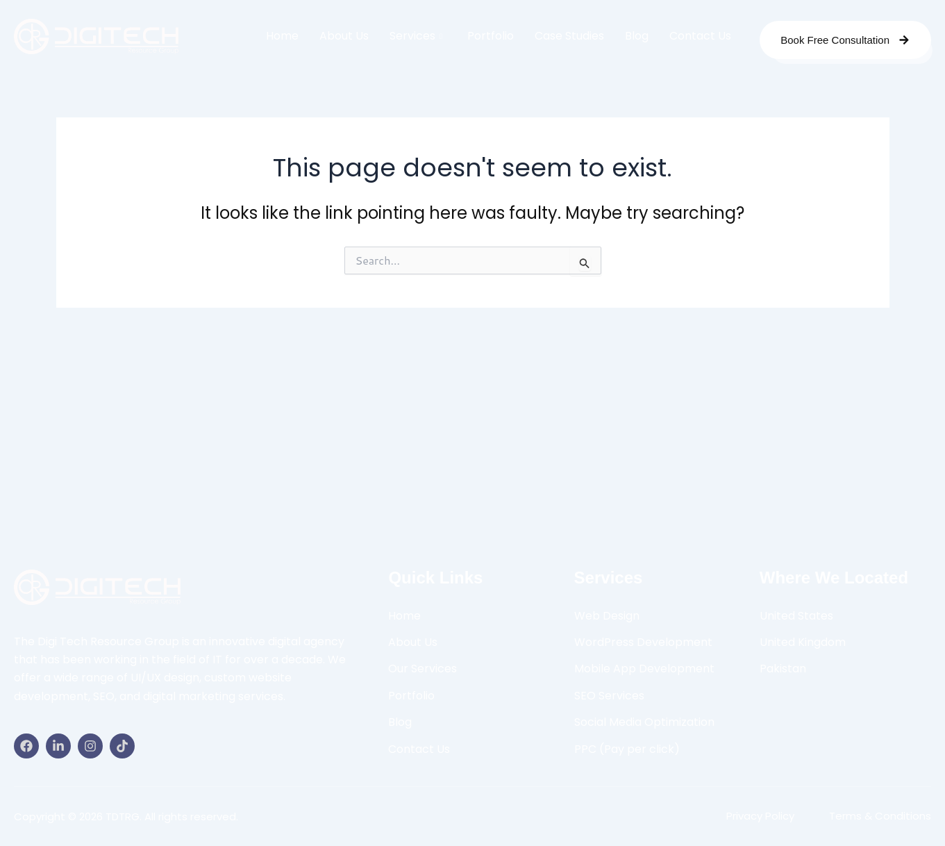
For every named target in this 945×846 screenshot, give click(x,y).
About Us (344, 36)
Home (282, 36)
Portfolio (490, 36)
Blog (637, 36)
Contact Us (700, 36)
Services (416, 36)
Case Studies (569, 36)
